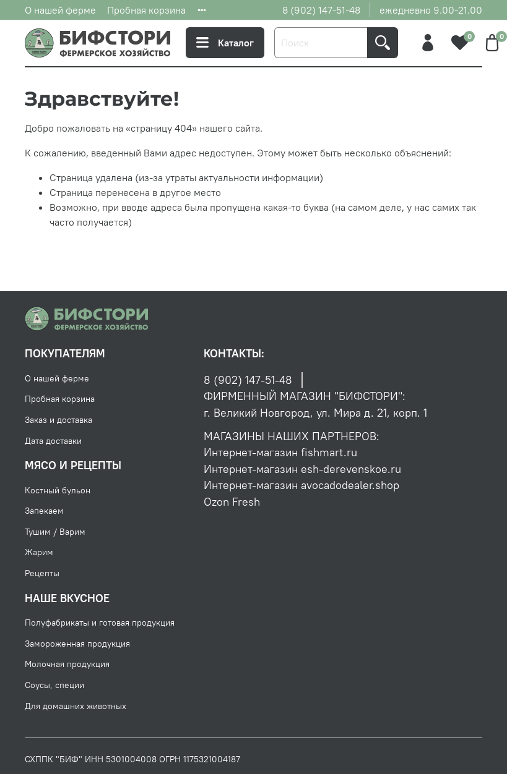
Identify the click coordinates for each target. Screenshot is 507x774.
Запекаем (44, 510)
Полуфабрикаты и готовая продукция (100, 622)
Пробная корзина (146, 10)
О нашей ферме (60, 10)
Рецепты (42, 573)
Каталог (225, 42)
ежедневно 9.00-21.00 (430, 10)
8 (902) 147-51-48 (321, 10)
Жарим (39, 552)
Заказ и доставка (58, 419)
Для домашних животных (75, 706)
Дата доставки (53, 440)
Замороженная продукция (77, 643)
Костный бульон (57, 490)
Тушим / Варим (55, 531)
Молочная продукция (67, 664)
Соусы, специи (54, 685)
